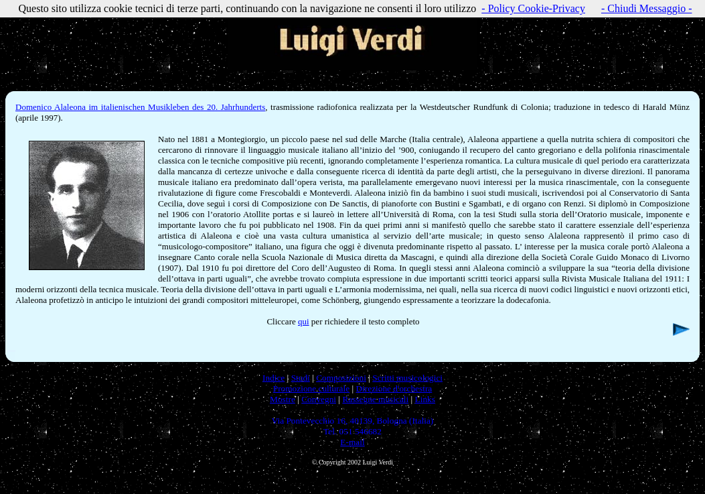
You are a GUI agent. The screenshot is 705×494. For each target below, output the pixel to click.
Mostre (282, 399)
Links (425, 399)
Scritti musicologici (407, 378)
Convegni (318, 399)
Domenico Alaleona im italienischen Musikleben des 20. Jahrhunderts (140, 107)
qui (303, 321)
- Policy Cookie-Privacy (533, 8)
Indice (273, 378)
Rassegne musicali (375, 399)
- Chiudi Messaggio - (646, 8)
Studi (300, 378)
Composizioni (341, 378)
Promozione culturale (311, 388)
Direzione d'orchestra (394, 388)
